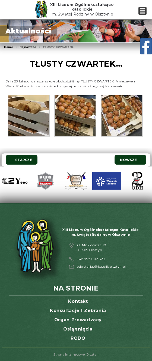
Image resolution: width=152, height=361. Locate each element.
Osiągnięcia (78, 329)
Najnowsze (28, 46)
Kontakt (78, 301)
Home (8, 46)
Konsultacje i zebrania (78, 310)
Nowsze (130, 160)
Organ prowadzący (78, 319)
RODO (78, 338)
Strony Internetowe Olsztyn (76, 354)
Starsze (21, 160)
